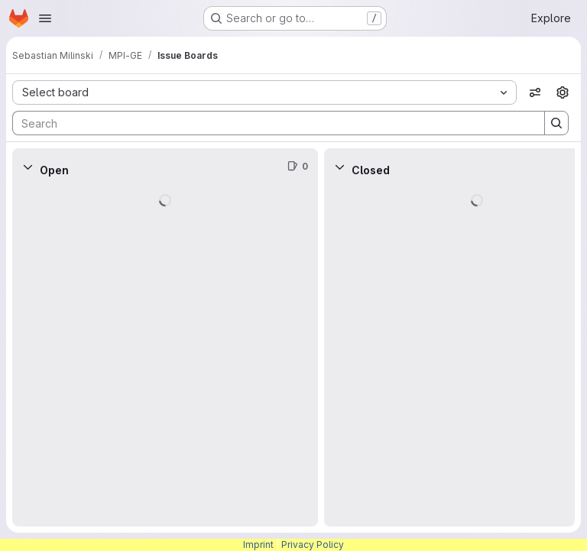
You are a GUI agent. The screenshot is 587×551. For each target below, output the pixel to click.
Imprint (258, 544)
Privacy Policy (312, 544)
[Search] (271, 123)
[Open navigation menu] (45, 18)
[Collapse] (27, 166)
